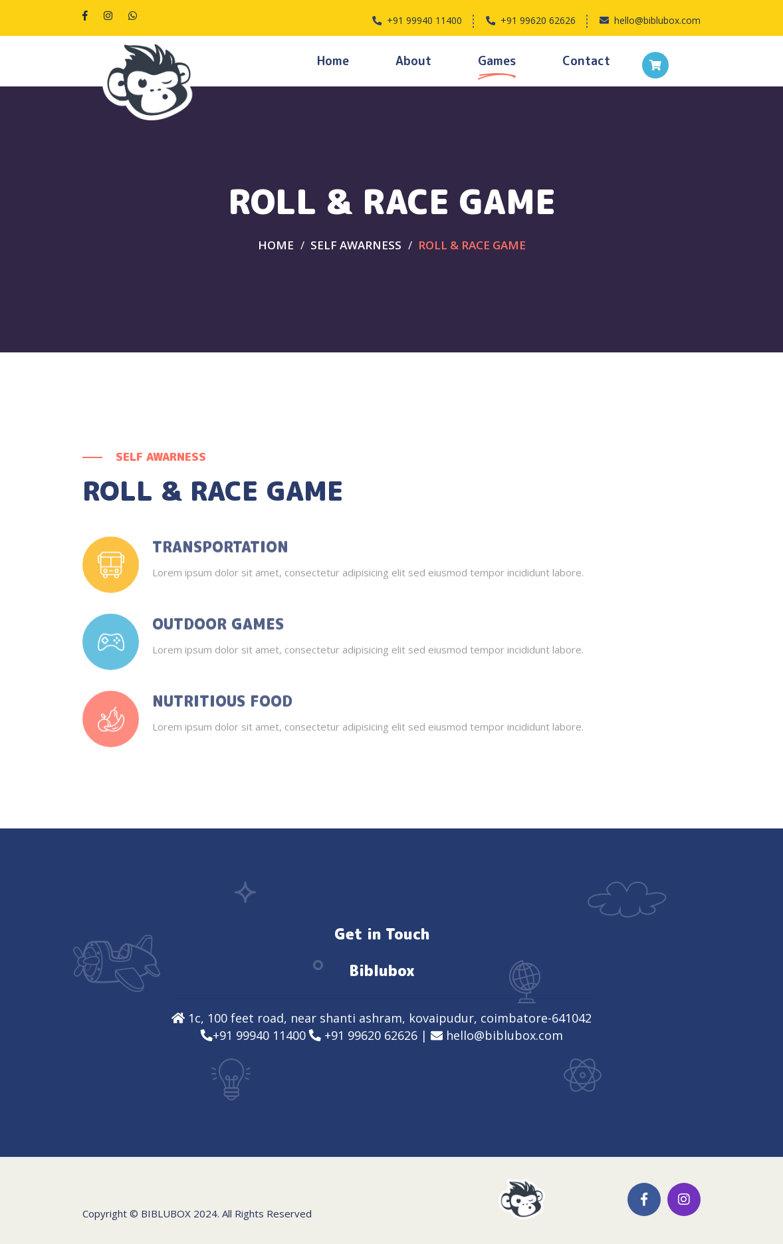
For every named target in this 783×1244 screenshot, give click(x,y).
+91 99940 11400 (424, 20)
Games (497, 61)
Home (333, 61)
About (413, 61)
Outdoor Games (218, 631)
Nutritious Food (222, 708)
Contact (586, 61)
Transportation (220, 554)
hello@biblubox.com (657, 20)
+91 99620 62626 (538, 20)
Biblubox (166, 1213)
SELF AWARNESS (355, 245)
